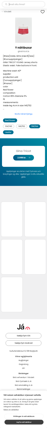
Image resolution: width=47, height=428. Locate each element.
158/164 (34, 126)
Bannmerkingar (23, 389)
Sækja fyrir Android (23, 343)
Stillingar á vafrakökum (23, 416)
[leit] (23, 4)
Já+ (23, 368)
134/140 (8, 126)
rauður (8, 132)
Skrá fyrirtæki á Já (23, 381)
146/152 (21, 126)
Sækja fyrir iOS (23, 335)
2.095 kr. (21, 157)
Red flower (10, 120)
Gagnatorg (23, 364)
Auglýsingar (24, 360)
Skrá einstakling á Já (23, 385)
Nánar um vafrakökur (11, 410)
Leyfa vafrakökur (24, 422)
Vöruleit (7, 11)
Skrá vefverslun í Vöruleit (23, 377)
